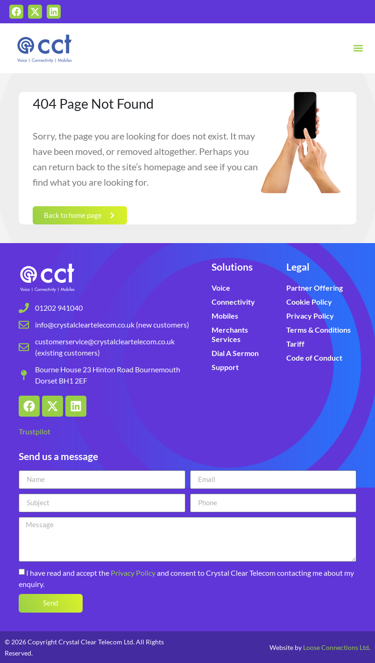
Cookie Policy (309, 301)
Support (225, 367)
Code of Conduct (314, 357)
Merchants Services (230, 334)
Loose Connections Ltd (336, 647)
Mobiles (225, 315)
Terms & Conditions (318, 329)
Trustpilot (34, 431)
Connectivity (233, 301)
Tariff (295, 343)
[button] (358, 48)
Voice (221, 287)
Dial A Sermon (235, 353)
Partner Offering (314, 287)
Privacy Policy (310, 315)
